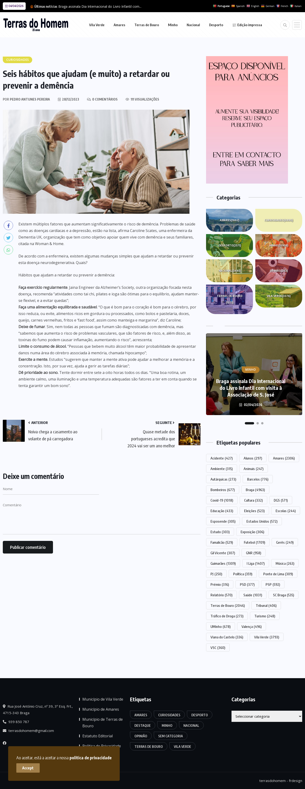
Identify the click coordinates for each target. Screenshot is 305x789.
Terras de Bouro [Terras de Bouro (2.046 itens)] (227, 605)
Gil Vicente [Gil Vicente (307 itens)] (222, 553)
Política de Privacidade (101, 746)
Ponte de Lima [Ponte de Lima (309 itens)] (278, 574)
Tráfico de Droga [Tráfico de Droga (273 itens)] (226, 616)
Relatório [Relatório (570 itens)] (221, 595)
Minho (173, 25)
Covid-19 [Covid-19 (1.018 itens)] (221, 500)
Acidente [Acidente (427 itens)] (221, 458)
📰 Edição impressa (247, 25)
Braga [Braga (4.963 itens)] (255, 490)
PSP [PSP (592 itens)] (273, 584)
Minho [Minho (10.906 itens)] (167, 725)
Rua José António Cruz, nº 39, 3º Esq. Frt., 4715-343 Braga (38, 709)
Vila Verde (97, 25)
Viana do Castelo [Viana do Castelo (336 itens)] (226, 637)
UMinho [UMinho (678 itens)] (220, 626)
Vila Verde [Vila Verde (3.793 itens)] (266, 637)
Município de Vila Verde (102, 699)
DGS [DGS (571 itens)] (281, 500)
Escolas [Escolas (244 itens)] (286, 511)
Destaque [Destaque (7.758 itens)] (142, 725)
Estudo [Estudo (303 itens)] (220, 532)
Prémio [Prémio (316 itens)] (219, 584)
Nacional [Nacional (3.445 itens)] (191, 725)
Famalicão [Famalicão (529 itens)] (221, 542)
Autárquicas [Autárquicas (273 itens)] (223, 479)
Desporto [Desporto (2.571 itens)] (199, 715)
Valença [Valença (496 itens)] (252, 626)
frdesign (295, 780)
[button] (249, 423)
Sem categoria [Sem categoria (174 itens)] (170, 736)
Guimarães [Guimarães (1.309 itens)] (223, 563)
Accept (28, 768)
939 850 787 (16, 721)
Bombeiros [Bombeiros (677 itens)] (222, 490)
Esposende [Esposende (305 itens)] (222, 521)
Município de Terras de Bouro (102, 722)
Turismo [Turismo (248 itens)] (264, 616)
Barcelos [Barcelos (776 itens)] (257, 479)
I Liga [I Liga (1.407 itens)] (256, 563)
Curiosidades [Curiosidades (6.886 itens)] (169, 715)
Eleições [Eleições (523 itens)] (254, 511)
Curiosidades (278, 220)
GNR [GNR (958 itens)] (253, 553)
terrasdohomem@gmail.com (28, 730)
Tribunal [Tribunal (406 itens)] (266, 605)
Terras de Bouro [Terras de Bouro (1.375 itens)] (148, 747)
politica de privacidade (91, 757)
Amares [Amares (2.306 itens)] (284, 458)
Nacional (193, 25)
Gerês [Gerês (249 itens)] (285, 542)
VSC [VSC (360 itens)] (217, 647)
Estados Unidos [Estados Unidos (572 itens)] (261, 521)
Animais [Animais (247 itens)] (253, 469)
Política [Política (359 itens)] (242, 574)
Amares (119, 25)
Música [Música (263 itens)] (285, 563)
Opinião (279, 271)
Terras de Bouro (146, 25)
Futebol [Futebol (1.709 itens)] (254, 542)
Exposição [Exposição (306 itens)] (252, 532)
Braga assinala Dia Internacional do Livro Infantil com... (99, 6)
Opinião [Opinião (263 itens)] (140, 736)
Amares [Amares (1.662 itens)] (140, 715)
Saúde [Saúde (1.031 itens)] (252, 595)
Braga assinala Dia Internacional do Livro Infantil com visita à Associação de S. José (250, 388)
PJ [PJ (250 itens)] (216, 574)
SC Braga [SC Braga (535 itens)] (283, 595)
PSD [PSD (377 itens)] (247, 584)
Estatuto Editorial (97, 735)
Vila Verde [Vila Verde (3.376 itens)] (182, 747)
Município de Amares (100, 709)
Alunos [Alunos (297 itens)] (253, 458)
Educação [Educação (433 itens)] (221, 511)
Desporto (216, 25)
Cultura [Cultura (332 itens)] (253, 500)
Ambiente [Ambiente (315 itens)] (221, 469)
